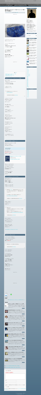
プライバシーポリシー (9, 6)
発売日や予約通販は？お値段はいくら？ (9, 74)
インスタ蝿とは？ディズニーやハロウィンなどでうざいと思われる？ (16, 315)
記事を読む (23, 308)
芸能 (17, 12)
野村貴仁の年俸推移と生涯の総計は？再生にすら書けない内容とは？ (13, 367)
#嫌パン (11, 189)
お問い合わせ (13, 6)
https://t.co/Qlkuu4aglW (14, 212)
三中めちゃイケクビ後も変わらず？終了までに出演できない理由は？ (16, 327)
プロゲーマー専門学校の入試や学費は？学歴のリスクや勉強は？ (12, 365)
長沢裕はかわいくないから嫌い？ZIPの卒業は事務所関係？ (15, 358)
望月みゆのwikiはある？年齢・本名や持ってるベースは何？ (15, 322)
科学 (27, 82)
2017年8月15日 (20, 198)
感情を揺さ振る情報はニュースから (12, 0)
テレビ (28, 71)
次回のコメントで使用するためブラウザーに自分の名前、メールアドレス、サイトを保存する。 (15, 385)
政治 (27, 78)
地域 (27, 76)
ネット (16, 12)
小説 (27, 77)
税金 (27, 83)
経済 (27, 84)
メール (6, 382)
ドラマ (28, 72)
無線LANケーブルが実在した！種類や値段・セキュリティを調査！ (16, 303)
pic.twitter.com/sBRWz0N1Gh (20, 212)
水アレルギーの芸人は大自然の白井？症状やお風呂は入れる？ (15, 340)
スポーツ (28, 70)
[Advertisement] (15, 19)
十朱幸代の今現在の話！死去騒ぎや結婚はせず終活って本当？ (15, 346)
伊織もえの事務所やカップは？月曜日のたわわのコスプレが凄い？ (11, 229)
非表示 (16, 72)
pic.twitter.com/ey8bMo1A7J (10, 92)
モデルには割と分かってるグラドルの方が (9, 75)
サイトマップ (5, 6)
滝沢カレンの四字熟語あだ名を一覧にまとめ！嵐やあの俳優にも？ (16, 352)
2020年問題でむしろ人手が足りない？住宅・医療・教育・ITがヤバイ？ (32, 51)
